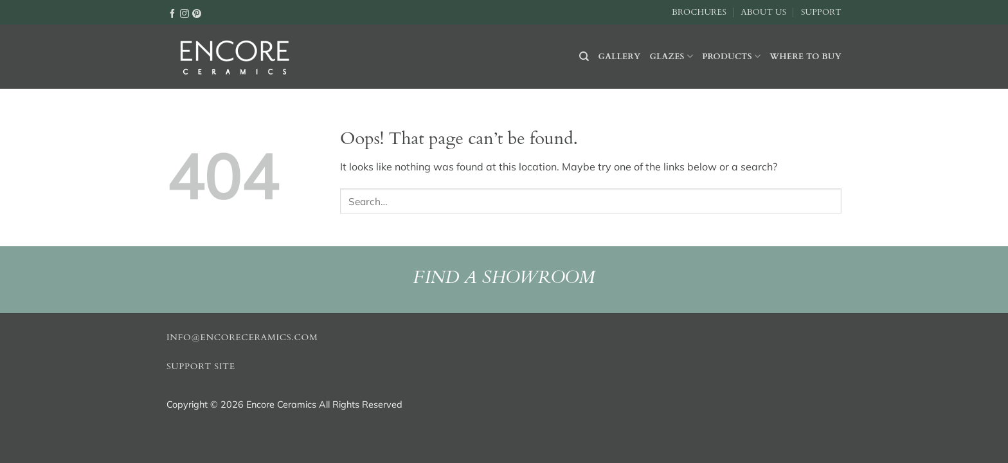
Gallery (619, 56)
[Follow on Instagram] (184, 12)
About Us (763, 12)
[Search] (584, 56)
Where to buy (806, 56)
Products (731, 56)
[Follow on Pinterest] (197, 12)
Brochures (699, 12)
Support (821, 12)
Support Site (200, 366)
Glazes (671, 56)
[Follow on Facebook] (172, 12)
